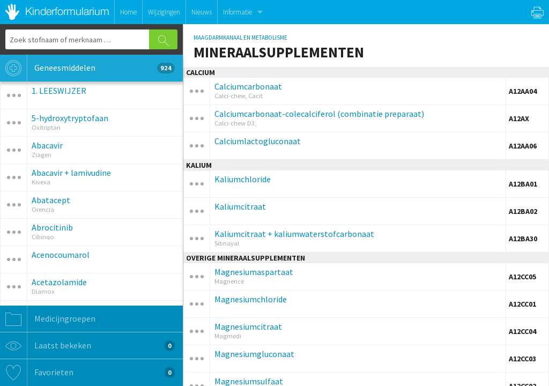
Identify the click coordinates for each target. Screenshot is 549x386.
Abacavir (47, 145)
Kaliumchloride (242, 179)
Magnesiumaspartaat (253, 271)
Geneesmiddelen (87, 68)
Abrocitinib (52, 227)
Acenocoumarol (61, 254)
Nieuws (201, 12)
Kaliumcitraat (240, 206)
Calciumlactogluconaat (257, 141)
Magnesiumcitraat (248, 326)
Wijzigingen (164, 12)
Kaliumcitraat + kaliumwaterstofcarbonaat (294, 233)
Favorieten (87, 372)
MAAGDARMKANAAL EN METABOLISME (240, 37)
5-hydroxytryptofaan (70, 118)
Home (128, 12)
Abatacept (51, 200)
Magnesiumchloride (250, 299)
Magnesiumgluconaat (254, 353)
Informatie (237, 12)
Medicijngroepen (47, 319)
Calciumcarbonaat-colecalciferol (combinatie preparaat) (319, 113)
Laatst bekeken (87, 345)
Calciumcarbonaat (248, 86)
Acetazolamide (59, 282)
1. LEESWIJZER (59, 90)
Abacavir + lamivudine (71, 172)
